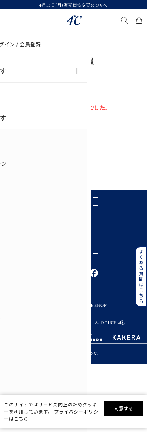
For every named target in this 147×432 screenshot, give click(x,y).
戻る (73, 157)
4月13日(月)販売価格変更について (74, 4)
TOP (8, 37)
